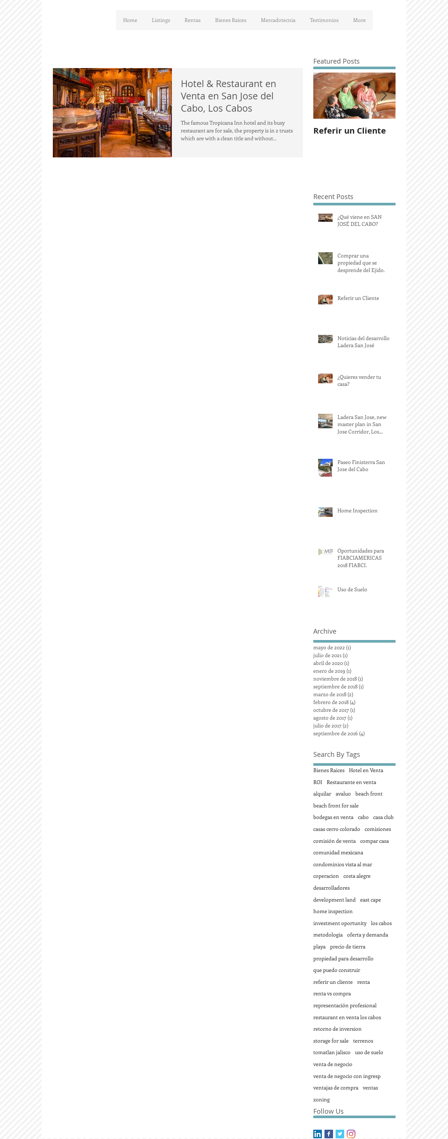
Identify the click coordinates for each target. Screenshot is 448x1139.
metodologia (328, 934)
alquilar (322, 793)
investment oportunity (340, 923)
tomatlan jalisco (332, 1052)
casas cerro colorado (336, 828)
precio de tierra (347, 946)
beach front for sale (336, 805)
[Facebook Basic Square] (328, 1134)
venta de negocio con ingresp (347, 1075)
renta (363, 981)
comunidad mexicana (338, 852)
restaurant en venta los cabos (347, 1017)
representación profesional (345, 1005)
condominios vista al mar (342, 864)
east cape (370, 899)
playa (319, 946)
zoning (321, 1099)
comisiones (378, 828)
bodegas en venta (333, 816)
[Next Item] (383, 96)
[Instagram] (351, 1134)
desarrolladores (331, 887)
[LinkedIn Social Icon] (317, 1134)
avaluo (343, 793)
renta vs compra (332, 993)
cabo (363, 816)
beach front (369, 793)
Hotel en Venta (366, 770)
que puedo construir (336, 969)
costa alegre (357, 875)
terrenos (363, 1040)
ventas (370, 1087)
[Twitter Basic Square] (340, 1134)
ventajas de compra (335, 1087)
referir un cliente (333, 981)
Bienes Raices (329, 770)
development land (334, 899)
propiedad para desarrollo (343, 958)
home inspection (333, 911)
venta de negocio (332, 1064)
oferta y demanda (367, 934)
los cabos (381, 923)
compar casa (374, 840)
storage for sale (331, 1040)
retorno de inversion (337, 1028)
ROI (317, 782)
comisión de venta (334, 840)
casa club (383, 816)
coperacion (326, 875)
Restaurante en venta (351, 782)
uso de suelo (369, 1052)
